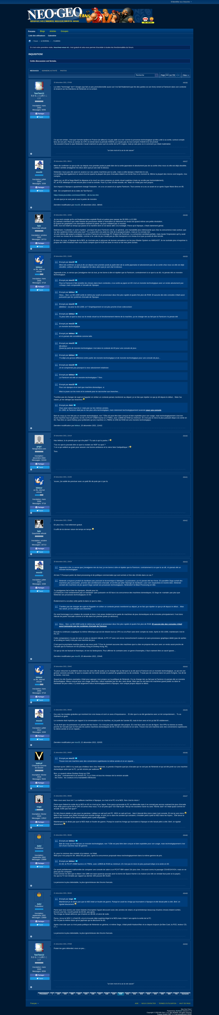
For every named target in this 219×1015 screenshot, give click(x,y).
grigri (39, 446)
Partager (39, 114)
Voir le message (76, 262)
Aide (137, 1003)
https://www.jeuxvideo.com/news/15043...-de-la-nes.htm (76, 195)
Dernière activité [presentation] (49, 71)
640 (162, 994)
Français (34, 1003)
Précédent (44, 994)
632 (134, 994)
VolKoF (39, 763)
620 (79, 994)
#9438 (185, 215)
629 (113, 994)
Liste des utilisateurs (36, 36)
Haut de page (185, 1003)
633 (141, 994)
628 (106, 994)
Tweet (40, 117)
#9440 (185, 436)
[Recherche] (146, 75)
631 (127, 994)
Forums (31, 31)
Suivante (185, 994)
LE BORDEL (45, 41)
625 (86, 994)
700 (176, 994)
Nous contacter (148, 1003)
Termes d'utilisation (167, 1003)
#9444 (185, 667)
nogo (39, 807)
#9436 (185, 83)
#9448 (185, 835)
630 (120, 994)
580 (72, 994)
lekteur (39, 267)
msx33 (39, 172)
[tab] (34, 70)
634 (148, 994)
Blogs (42, 31)
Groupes (64, 31)
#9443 (185, 562)
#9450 (185, 944)
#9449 (185, 893)
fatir (39, 226)
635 (155, 994)
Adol (39, 846)
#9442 (185, 521)
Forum (36, 41)
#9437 (185, 161)
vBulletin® (179, 1011)
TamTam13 (39, 93)
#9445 (185, 710)
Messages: (36, 110)
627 (99, 994)
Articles (53, 31)
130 (58, 994)
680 (169, 994)
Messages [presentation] (34, 71)
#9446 (185, 753)
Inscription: (36, 106)
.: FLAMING (56, 41)
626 (92, 994)
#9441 (185, 477)
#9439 (185, 256)
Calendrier (52, 36)
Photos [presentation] (63, 71)
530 (65, 994)
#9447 (185, 796)
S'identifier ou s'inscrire (181, 2)
